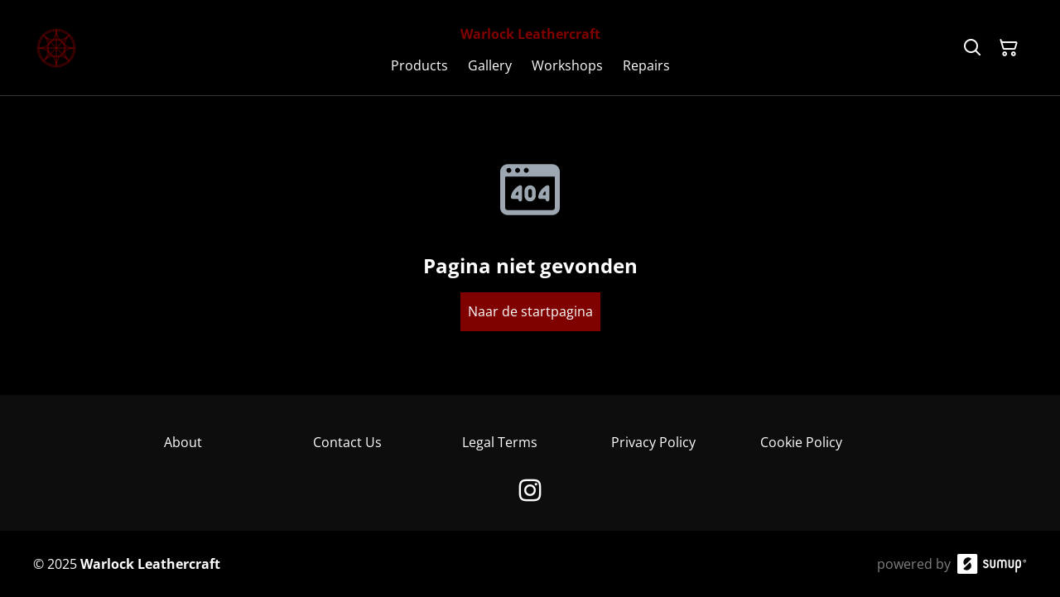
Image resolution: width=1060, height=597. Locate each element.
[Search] (972, 48)
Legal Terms (499, 442)
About (183, 442)
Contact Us (347, 442)
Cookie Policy (801, 442)
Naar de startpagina (530, 311)
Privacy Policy (653, 442)
